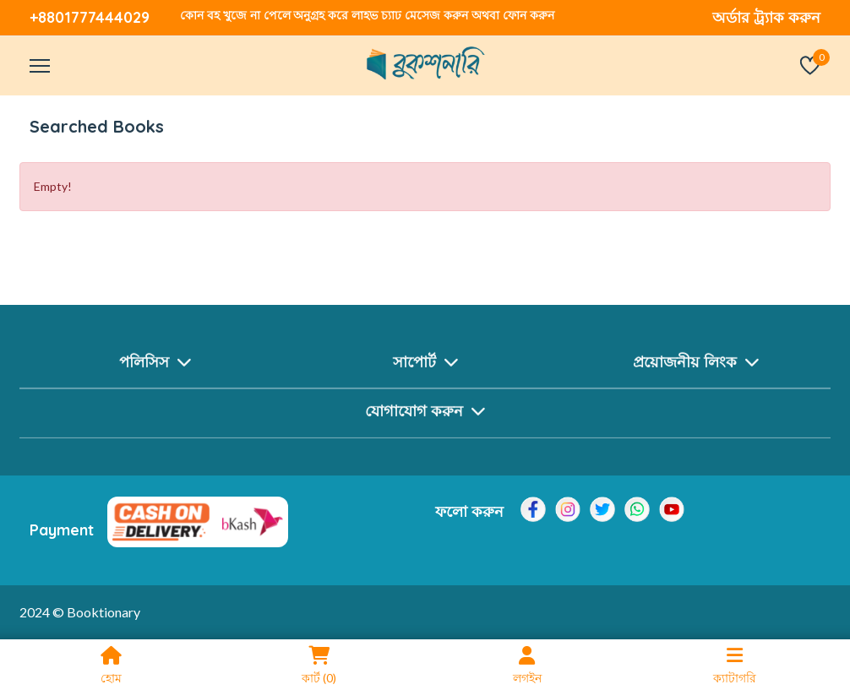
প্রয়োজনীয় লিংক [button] (696, 365)
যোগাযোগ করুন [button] (425, 415)
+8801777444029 (90, 17)
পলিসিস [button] (155, 365)
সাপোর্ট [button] (425, 365)
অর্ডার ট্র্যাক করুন (766, 17)
